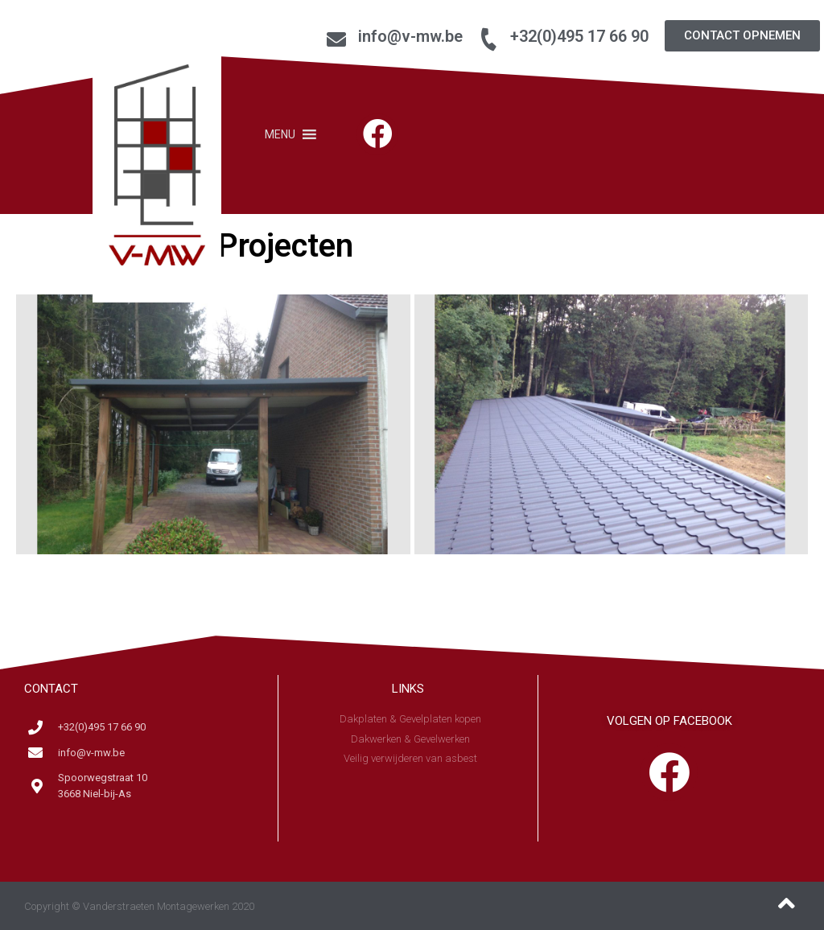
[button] (742, 35)
